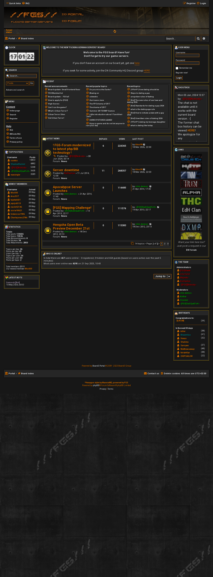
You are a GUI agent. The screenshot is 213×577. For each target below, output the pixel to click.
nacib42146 (16, 207)
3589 (33, 174)
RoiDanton (69, 173)
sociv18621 (16, 210)
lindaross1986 (18, 214)
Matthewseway (187, 349)
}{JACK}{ (180, 321)
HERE (147, 70)
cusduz (14, 160)
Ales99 (138, 144)
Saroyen (185, 345)
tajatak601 (16, 200)
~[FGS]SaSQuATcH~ (74, 211)
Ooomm (184, 300)
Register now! (182, 73)
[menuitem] (25, 3)
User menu (182, 47)
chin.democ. (70, 194)
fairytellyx (185, 353)
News (64, 161)
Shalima (184, 342)
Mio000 (14, 193)
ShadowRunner (18, 164)
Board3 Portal (98, 366)
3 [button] (167, 244)
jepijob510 (16, 203)
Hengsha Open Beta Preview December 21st (71, 226)
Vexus (184, 338)
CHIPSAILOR (187, 356)
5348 (33, 167)
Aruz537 (15, 196)
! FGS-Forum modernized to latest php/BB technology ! (72, 149)
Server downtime (66, 170)
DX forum (191, 250)
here (137, 63)
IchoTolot (185, 274)
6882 (33, 163)
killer (183, 331)
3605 (33, 171)
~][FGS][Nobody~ (77, 156)
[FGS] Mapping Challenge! (72, 208)
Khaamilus (186, 335)
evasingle (15, 175)
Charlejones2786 (19, 218)
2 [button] (164, 244)
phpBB (96, 385)
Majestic (184, 278)
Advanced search (15, 90)
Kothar (183, 297)
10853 (32, 160)
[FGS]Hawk (185, 270)
